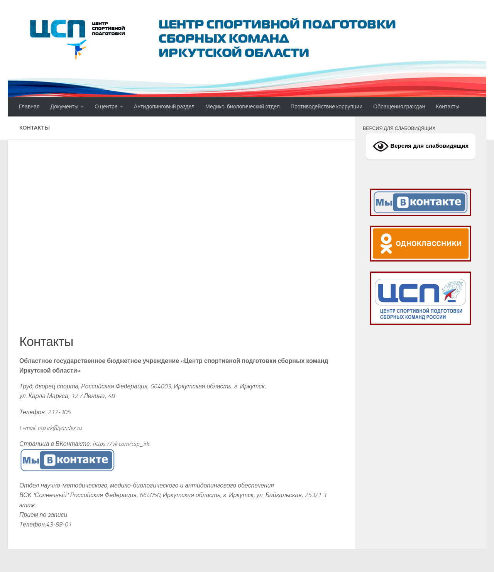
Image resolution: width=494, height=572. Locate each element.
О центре (106, 106)
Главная (29, 106)
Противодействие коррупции (326, 106)
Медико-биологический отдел (242, 106)
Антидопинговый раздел (164, 106)
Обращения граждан (399, 106)
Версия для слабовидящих (421, 146)
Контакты (447, 106)
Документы (65, 106)
